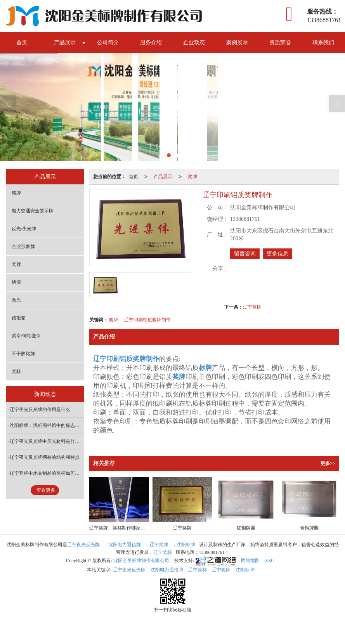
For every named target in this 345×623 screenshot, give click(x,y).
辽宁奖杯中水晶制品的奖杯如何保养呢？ (47, 473)
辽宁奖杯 (162, 552)
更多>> (328, 463)
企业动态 (194, 42)
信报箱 (19, 318)
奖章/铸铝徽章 (26, 335)
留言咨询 (245, 254)
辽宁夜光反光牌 (83, 544)
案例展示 (237, 42)
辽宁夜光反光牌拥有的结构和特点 (45, 457)
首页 (21, 42)
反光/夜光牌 (24, 228)
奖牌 (192, 176)
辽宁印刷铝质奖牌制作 (147, 320)
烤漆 (16, 282)
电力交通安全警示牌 (33, 210)
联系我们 (323, 42)
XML (270, 560)
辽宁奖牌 (252, 307)
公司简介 (108, 42)
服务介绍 (151, 42)
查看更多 (45, 490)
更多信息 (277, 254)
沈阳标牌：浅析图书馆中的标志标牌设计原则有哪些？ (47, 425)
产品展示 (65, 42)
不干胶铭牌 (23, 353)
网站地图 (250, 560)
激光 (16, 300)
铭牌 (16, 193)
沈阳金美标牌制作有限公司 (141, 560)
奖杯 (16, 371)
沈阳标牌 (186, 544)
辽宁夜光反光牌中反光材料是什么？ (47, 441)
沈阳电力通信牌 (124, 544)
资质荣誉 (280, 42)
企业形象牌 (23, 246)
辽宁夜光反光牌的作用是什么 (40, 409)
